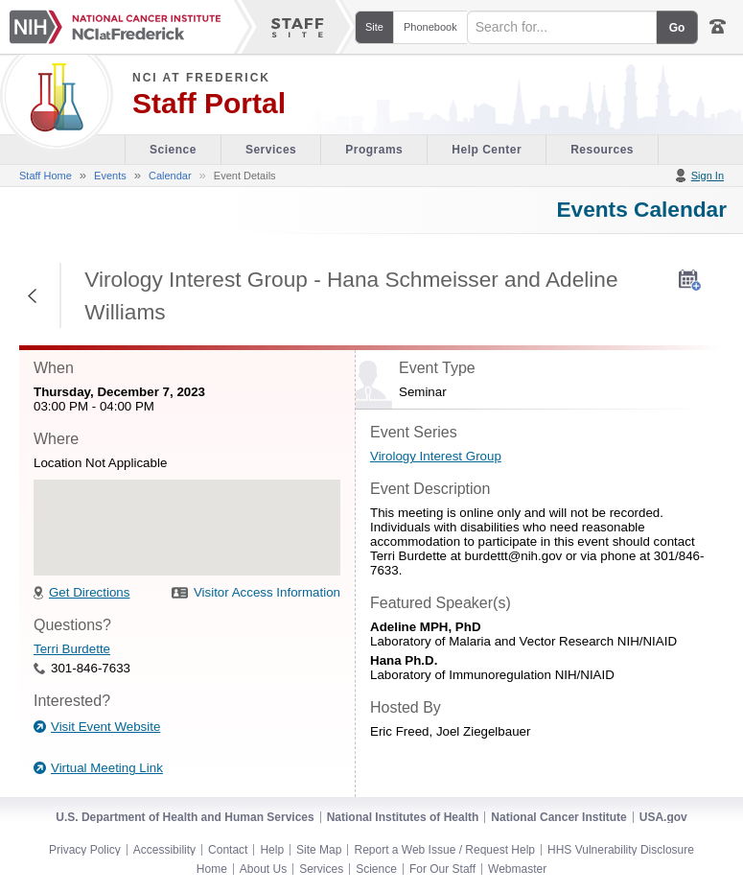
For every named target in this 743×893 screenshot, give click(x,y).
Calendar (170, 175)
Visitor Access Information (267, 592)
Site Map (318, 850)
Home (212, 869)
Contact (227, 850)
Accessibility (164, 850)
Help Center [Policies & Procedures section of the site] (487, 149)
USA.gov (663, 817)
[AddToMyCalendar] (690, 280)
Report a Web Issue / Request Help (444, 850)
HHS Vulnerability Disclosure (620, 850)
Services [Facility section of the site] (270, 149)
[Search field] (562, 27)
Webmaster (517, 869)
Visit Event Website (105, 726)
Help (272, 850)
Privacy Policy (85, 850)
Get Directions (89, 592)
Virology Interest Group (435, 456)
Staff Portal (209, 103)
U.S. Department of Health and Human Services (184, 817)
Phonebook (430, 27)
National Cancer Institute (558, 817)
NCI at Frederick (201, 77)
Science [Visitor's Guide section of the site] (173, 149)
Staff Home (45, 175)
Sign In (707, 175)
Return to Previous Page (33, 295)
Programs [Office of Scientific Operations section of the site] (374, 149)
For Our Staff (442, 869)
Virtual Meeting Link (107, 768)
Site (374, 27)
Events (110, 175)
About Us (263, 869)
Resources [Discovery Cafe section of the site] (602, 149)
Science (376, 869)
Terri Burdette (72, 649)
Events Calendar (641, 209)
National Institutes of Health (403, 817)
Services (321, 869)
